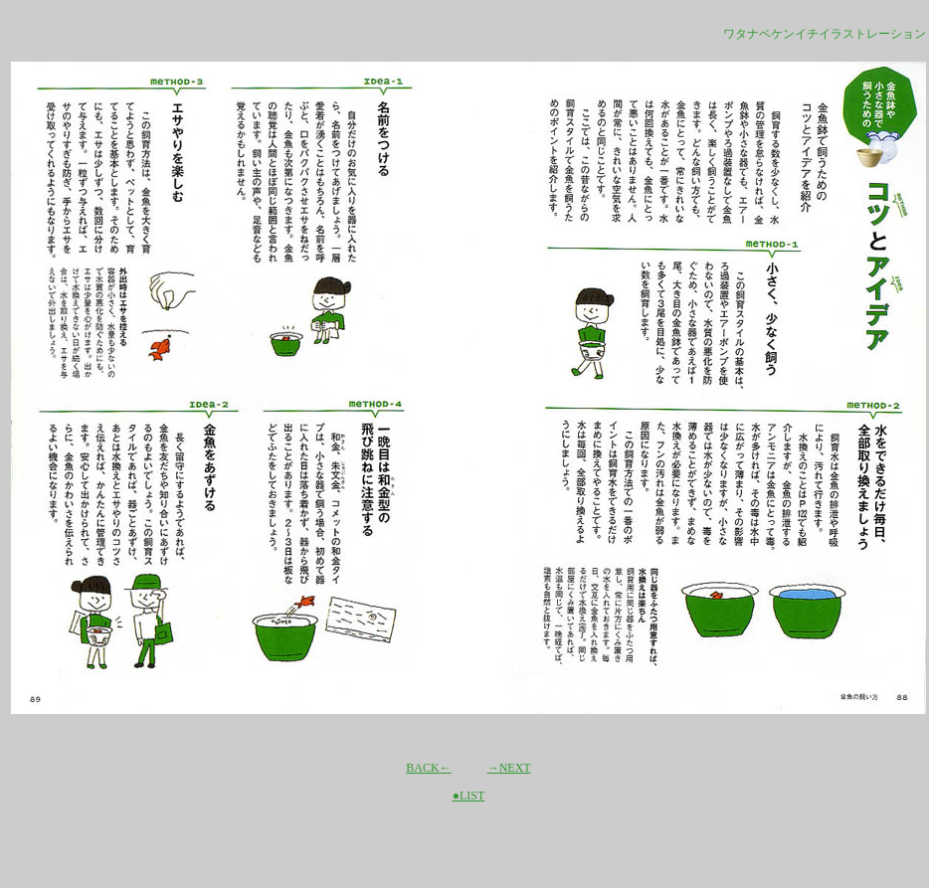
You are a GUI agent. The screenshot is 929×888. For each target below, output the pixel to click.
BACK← (428, 768)
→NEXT (509, 768)
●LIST (469, 795)
